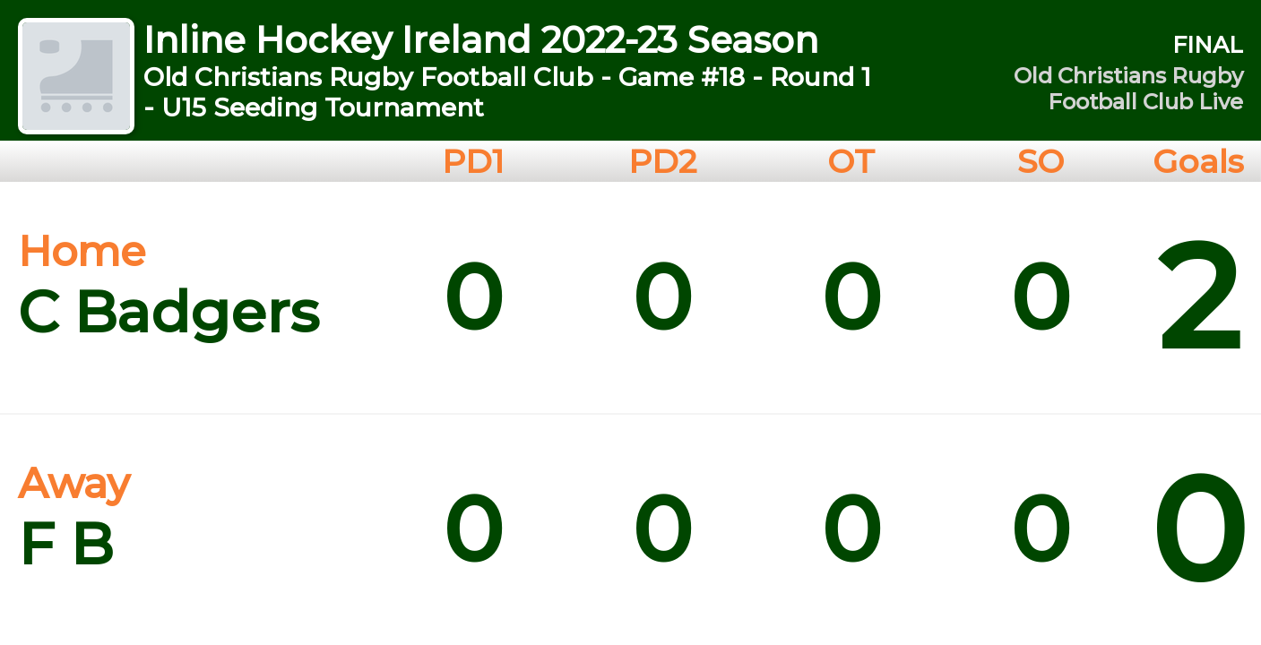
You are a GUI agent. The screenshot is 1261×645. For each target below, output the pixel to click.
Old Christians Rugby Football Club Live (1128, 89)
